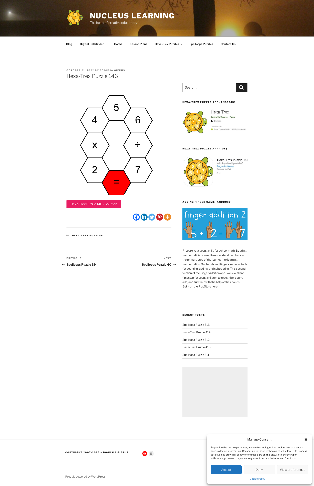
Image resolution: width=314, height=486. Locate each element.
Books (118, 44)
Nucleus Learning (132, 15)
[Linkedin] (144, 217)
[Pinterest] (159, 217)
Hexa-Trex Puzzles (169, 44)
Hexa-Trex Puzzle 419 (196, 332)
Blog (69, 44)
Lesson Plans (138, 44)
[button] (306, 440)
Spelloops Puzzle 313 (196, 324)
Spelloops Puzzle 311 (195, 354)
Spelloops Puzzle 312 (195, 339)
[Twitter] (151, 217)
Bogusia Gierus (112, 70)
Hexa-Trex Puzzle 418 (196, 347)
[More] (167, 217)
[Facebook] (136, 217)
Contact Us (228, 44)
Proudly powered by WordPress (85, 476)
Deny (259, 470)
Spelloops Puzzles (201, 44)
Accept (226, 470)
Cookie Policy (257, 478)
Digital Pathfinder (94, 44)
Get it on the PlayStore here (199, 286)
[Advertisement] (215, 392)
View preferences (292, 470)
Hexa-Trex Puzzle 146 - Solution (93, 204)
